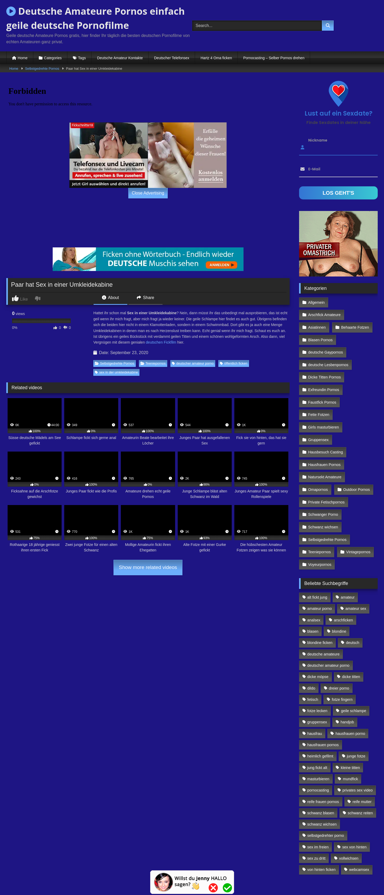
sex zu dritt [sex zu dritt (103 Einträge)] (316, 822)
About (110, 297)
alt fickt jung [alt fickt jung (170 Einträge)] (317, 561)
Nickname (317, 140)
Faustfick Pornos (322, 381)
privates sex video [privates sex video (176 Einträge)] (358, 754)
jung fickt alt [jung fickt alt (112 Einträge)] (317, 731)
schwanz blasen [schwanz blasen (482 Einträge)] (320, 776)
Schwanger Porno (323, 483)
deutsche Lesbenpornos (328, 347)
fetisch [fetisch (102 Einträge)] (312, 663)
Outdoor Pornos (355, 461)
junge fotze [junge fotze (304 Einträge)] (356, 720)
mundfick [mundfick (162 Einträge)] (350, 742)
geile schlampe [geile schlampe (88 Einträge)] (353, 674)
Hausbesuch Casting (325, 427)
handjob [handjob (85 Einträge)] (347, 686)
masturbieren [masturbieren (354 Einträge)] (318, 742)
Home (23, 58)
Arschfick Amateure (355, 302)
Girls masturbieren (323, 404)
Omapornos (318, 461)
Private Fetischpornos (326, 472)
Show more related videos (148, 567)
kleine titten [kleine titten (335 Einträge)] (350, 731)
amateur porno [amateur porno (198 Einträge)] (319, 572)
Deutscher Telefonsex (171, 58)
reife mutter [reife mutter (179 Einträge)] (362, 765)
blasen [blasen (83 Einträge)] (312, 595)
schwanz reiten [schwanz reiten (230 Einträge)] (360, 776)
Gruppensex (318, 415)
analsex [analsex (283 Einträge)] (313, 584)
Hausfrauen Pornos (324, 438)
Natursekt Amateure (324, 449)
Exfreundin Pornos (323, 370)
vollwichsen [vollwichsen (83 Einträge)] (349, 822)
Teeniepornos (153, 363)
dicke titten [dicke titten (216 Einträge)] (351, 640)
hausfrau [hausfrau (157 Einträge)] (314, 697)
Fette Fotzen (318, 393)
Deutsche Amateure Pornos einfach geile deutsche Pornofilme (95, 18)
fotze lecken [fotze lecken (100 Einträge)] (317, 674)
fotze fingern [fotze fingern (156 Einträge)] (342, 663)
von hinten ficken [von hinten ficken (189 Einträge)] (321, 833)
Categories (53, 58)
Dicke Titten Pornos (324, 359)
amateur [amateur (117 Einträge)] (348, 561)
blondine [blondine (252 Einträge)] (339, 595)
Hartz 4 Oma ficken (216, 58)
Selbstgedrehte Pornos (42, 68)
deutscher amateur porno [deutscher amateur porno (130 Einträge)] (328, 629)
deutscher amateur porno (193, 363)
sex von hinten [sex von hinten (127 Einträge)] (354, 811)
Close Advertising (148, 193)
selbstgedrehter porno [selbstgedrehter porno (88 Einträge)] (325, 799)
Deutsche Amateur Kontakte (120, 58)
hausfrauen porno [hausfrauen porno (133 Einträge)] (350, 697)
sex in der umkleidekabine (116, 372)
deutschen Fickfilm (161, 342)
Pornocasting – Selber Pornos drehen (273, 58)
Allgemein (316, 302)
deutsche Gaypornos (325, 336)
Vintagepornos (357, 518)
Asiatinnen (317, 313)
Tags (82, 58)
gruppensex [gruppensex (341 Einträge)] (317, 686)
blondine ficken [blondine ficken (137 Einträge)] (319, 606)
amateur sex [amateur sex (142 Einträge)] (355, 572)
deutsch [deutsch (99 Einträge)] (352, 606)
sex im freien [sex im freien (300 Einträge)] (318, 811)
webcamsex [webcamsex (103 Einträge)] (359, 833)
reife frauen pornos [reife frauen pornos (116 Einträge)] (323, 765)
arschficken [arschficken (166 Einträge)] (343, 584)
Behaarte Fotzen (354, 313)
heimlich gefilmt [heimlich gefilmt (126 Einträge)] (320, 720)
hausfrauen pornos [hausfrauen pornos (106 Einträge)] (323, 709)
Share (145, 297)
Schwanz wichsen (323, 495)
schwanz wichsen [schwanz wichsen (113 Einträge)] (322, 788)
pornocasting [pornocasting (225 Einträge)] (318, 754)
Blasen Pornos (320, 325)
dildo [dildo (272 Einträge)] (311, 652)
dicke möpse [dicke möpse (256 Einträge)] (317, 640)
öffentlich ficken (233, 363)
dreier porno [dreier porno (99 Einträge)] (339, 652)
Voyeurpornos (319, 529)
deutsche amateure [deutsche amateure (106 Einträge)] (323, 618)
